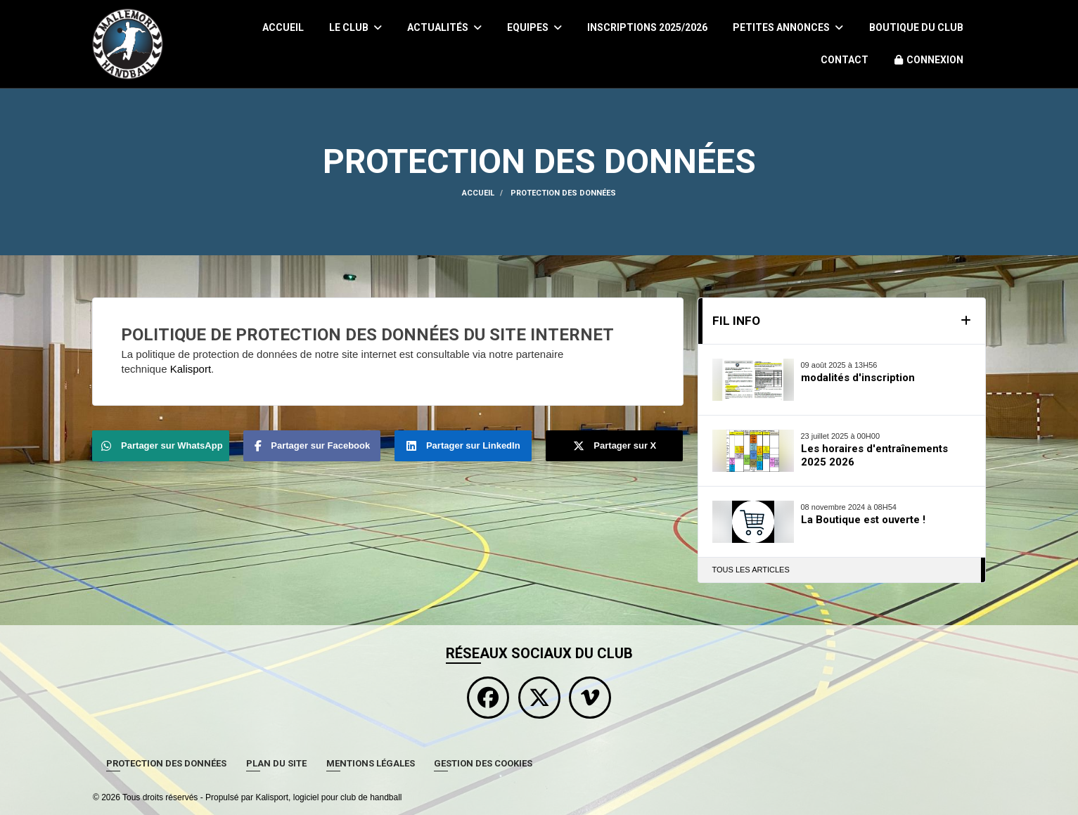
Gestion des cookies (483, 763)
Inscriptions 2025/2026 (647, 27)
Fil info (736, 321)
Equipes (534, 27)
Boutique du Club (916, 27)
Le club (355, 27)
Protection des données (166, 763)
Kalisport (190, 369)
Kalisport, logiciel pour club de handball (328, 797)
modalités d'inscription (858, 377)
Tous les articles (751, 569)
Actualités (444, 27)
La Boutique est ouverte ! (863, 519)
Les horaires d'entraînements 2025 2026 (874, 455)
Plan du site (276, 763)
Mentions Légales (370, 763)
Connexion (928, 59)
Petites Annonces (788, 27)
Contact (844, 59)
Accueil (283, 27)
